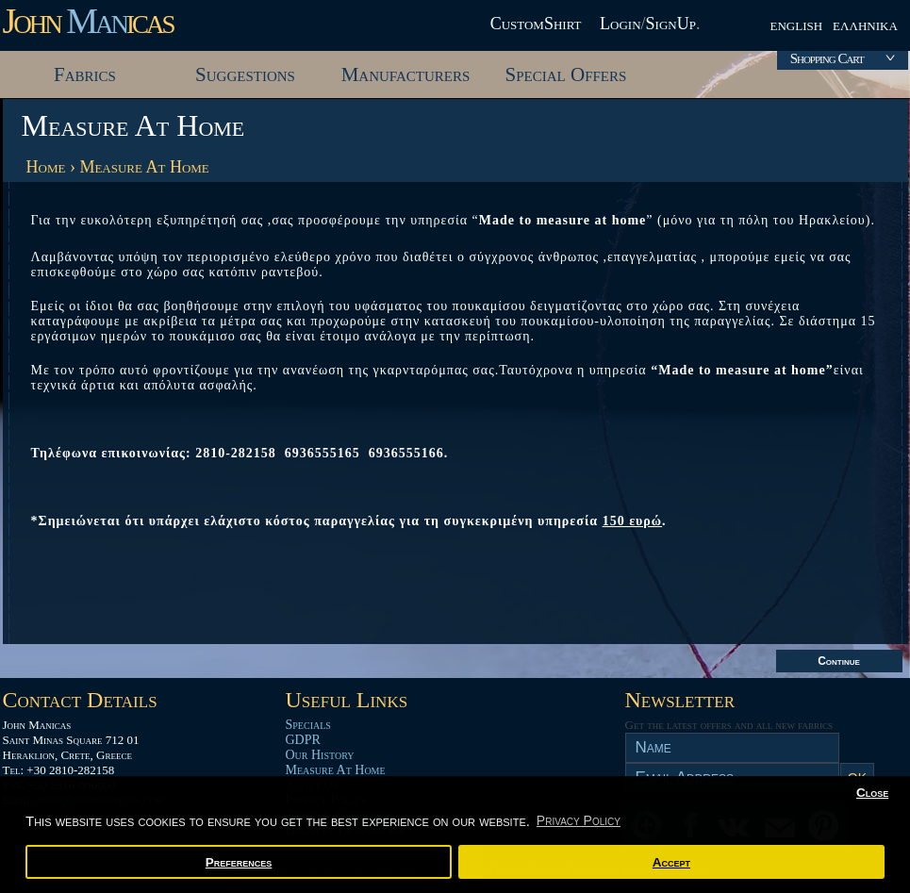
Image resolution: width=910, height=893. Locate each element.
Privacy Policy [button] (578, 820)
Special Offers (566, 74)
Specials (308, 725)
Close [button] (872, 793)
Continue (839, 661)
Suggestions (245, 74)
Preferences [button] (239, 862)
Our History (320, 755)
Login (620, 23)
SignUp (671, 23)
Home (46, 166)
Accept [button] (671, 862)
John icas (88, 21)
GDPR (303, 740)
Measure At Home (143, 166)
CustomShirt (536, 23)
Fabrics (85, 74)
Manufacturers (406, 74)
